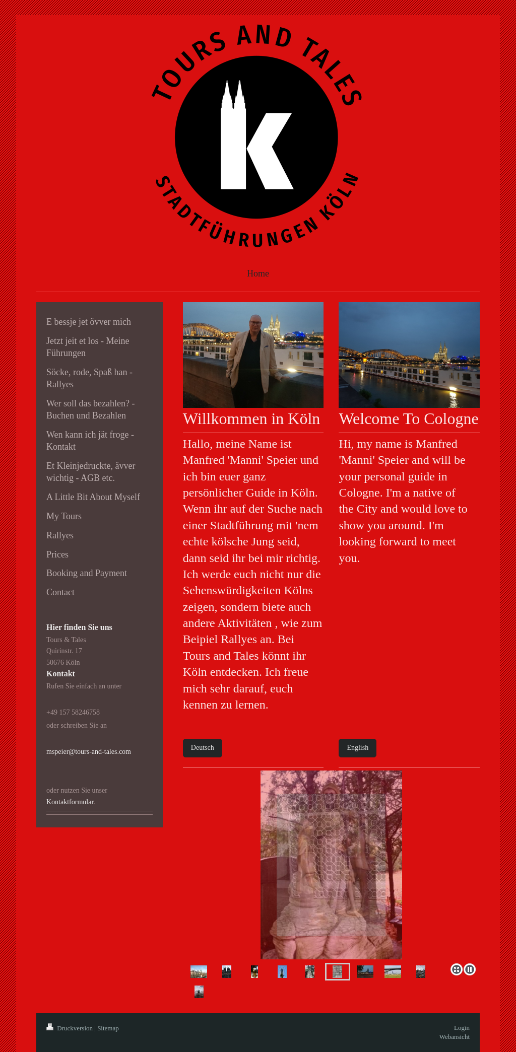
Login (462, 1027)
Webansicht (454, 1036)
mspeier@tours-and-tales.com (88, 751)
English (357, 747)
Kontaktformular (69, 802)
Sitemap (108, 1028)
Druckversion (70, 1028)
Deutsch (202, 747)
